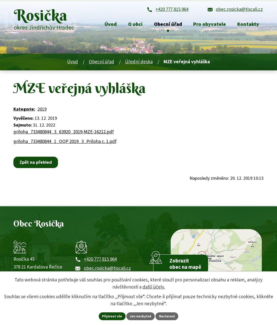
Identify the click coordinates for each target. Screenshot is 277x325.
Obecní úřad (101, 63)
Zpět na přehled (36, 164)
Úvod (72, 63)
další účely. (154, 286)
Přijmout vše (111, 315)
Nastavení (168, 315)
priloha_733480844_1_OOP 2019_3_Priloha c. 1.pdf (64, 143)
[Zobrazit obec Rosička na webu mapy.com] (216, 258)
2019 (42, 111)
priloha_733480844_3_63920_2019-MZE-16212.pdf (63, 134)
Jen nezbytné (141, 315)
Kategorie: (24, 111)
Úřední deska (139, 63)
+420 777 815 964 (100, 263)
